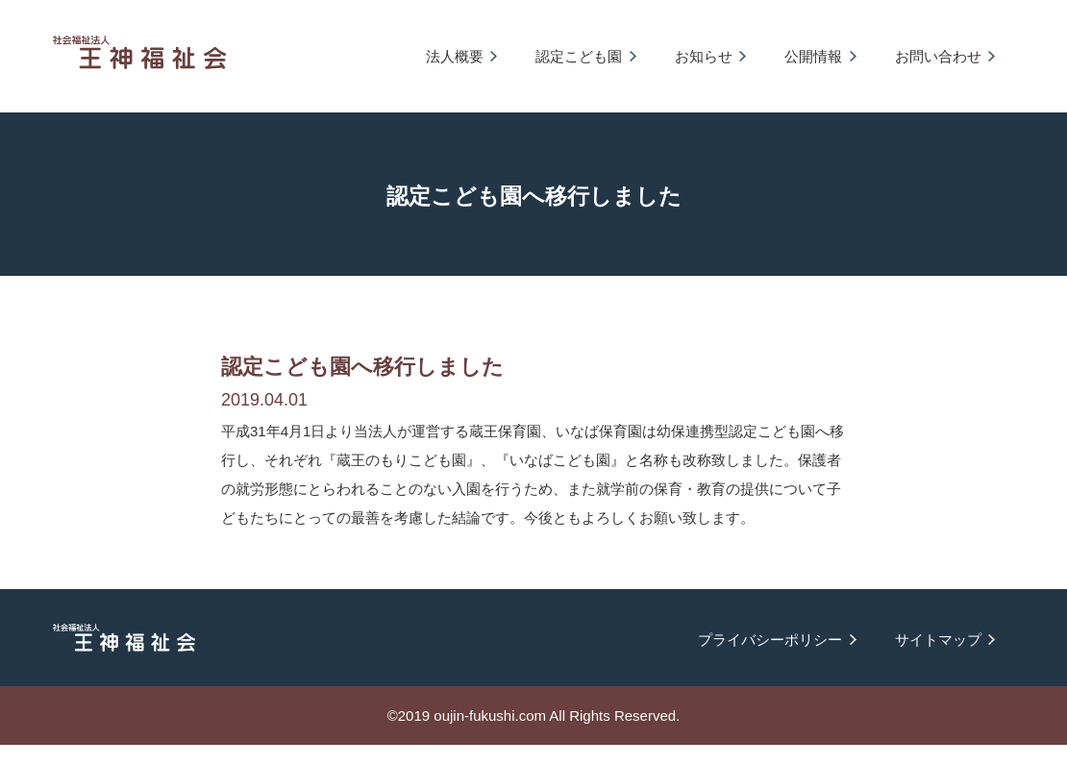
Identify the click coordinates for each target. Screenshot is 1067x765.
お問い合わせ (938, 56)
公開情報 (813, 56)
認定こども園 (578, 56)
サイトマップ (938, 639)
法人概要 (455, 56)
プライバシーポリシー (770, 639)
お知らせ (703, 56)
